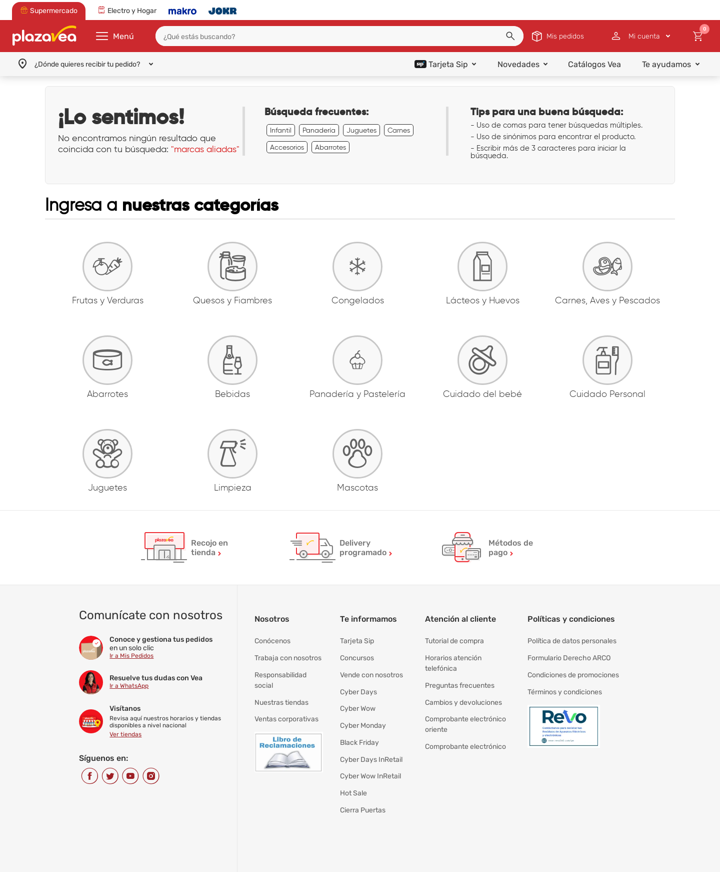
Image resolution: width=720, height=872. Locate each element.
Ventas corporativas (286, 712)
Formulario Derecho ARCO (569, 657)
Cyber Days (358, 687)
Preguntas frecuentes (459, 682)
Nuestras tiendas (281, 697)
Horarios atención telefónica (453, 662)
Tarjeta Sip (357, 642)
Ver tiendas (126, 735)
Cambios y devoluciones (463, 697)
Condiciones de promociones (573, 672)
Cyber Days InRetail (371, 747)
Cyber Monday (363, 717)
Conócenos (272, 642)
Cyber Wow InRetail (370, 762)
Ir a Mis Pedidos (132, 657)
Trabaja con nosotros (288, 657)
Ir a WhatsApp (129, 687)
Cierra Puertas (363, 792)
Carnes (399, 130)
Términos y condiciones (565, 687)
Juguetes (361, 130)
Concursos (357, 657)
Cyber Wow (358, 702)
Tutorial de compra (454, 642)
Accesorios (287, 147)
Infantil (281, 130)
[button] (510, 36)
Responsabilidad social (280, 677)
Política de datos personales (572, 642)
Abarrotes (330, 147)
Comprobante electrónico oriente (465, 717)
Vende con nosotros (371, 672)
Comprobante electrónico (465, 737)
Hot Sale (353, 777)
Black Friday (359, 732)
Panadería (319, 130)
